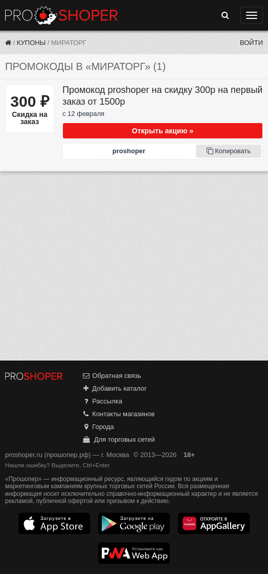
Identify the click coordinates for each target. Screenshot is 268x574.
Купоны (31, 42)
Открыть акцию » (162, 131)
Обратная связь (111, 375)
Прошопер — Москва (61, 15)
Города (98, 426)
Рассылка (102, 401)
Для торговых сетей (118, 439)
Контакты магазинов (118, 414)
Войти (251, 42)
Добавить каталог (114, 388)
